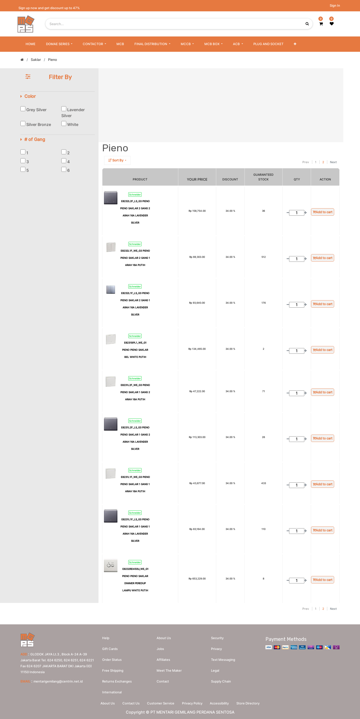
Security (217, 638)
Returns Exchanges (117, 681)
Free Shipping (112, 670)
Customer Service (160, 703)
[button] (295, 44)
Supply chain (221, 681)
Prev (305, 162)
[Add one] (305, 213)
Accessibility (219, 703)
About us (164, 638)
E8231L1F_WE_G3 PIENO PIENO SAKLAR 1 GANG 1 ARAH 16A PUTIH (135, 484)
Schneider (135, 194)
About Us (107, 703)
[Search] (293, 162)
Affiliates (163, 660)
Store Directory (248, 703)
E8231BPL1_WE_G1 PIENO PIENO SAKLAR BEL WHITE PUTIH (135, 349)
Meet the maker (169, 670)
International (112, 692)
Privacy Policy (192, 703)
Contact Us (130, 703)
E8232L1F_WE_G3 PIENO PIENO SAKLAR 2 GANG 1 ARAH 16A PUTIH (135, 257)
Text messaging (223, 660)
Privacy (216, 649)
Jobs (160, 649)
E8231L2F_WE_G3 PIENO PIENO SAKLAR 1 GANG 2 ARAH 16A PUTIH (135, 392)
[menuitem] (30, 44)
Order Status (112, 660)
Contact (163, 681)
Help (105, 638)
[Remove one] (288, 213)
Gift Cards (110, 649)
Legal (215, 670)
